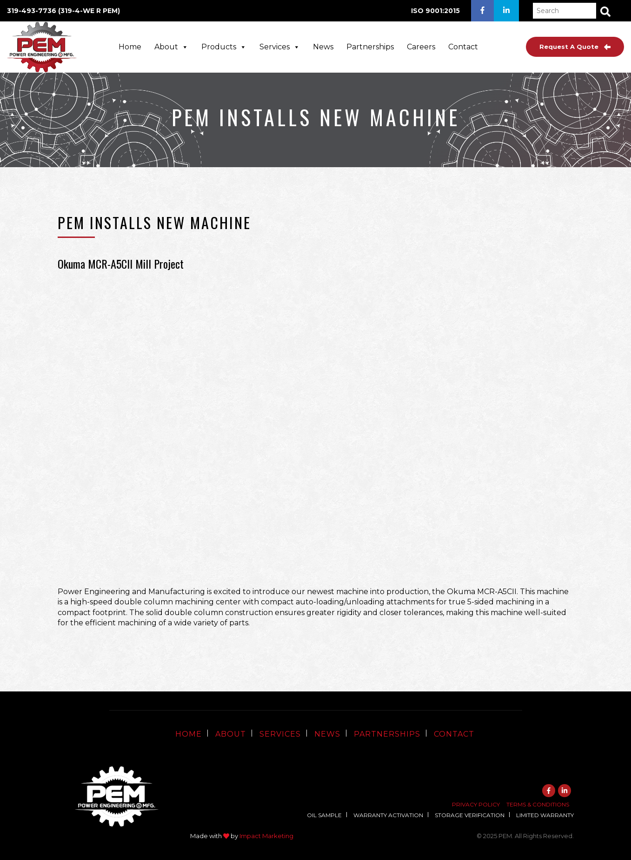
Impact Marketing (266, 836)
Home (130, 46)
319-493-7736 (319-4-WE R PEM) (63, 11)
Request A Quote (575, 47)
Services (279, 46)
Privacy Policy (476, 804)
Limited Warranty (545, 815)
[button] (605, 12)
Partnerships (370, 46)
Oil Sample (324, 815)
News (323, 46)
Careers (421, 46)
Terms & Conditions (537, 804)
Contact (463, 46)
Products (223, 46)
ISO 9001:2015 (435, 11)
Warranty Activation (388, 815)
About (171, 46)
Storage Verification (470, 815)
